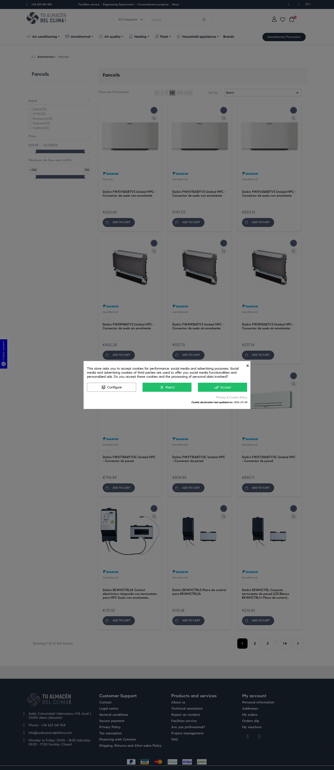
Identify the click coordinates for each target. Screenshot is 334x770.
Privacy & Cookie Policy (231, 397)
